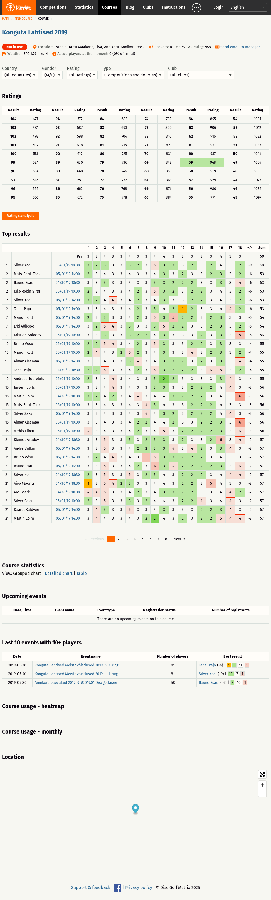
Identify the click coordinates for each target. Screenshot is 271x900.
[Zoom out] (262, 793)
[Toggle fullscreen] (262, 774)
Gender (52, 72)
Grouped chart (27, 573)
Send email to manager (240, 47)
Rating (82, 72)
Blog (130, 7)
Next (177, 539)
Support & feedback (90, 887)
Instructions (174, 7)
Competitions (53, 7)
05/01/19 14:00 (68, 274)
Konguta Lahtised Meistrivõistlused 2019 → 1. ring (76, 674)
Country (20, 72)
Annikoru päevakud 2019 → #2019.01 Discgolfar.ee (76, 682)
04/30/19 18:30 (68, 282)
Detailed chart (59, 573)
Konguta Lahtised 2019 (34, 32)
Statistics (84, 7)
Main (5, 18)
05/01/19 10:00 (68, 265)
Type (133, 72)
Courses (109, 7)
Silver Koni (208, 674)
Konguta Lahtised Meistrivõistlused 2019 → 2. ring (76, 665)
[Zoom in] (262, 785)
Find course (23, 18)
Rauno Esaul (209, 682)
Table (81, 573)
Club (201, 72)
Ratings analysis (20, 215)
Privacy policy (138, 887)
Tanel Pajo (207, 665)
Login (218, 7)
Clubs (148, 7)
